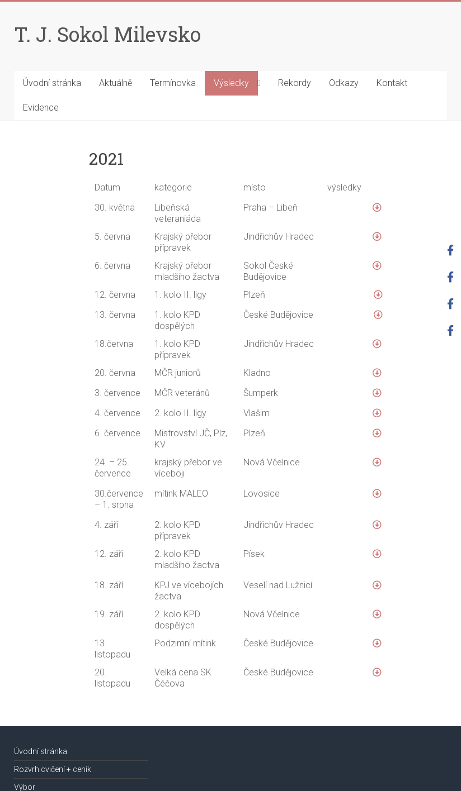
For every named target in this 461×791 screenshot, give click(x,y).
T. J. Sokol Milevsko (107, 34)
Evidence (41, 107)
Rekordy (294, 83)
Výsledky (231, 83)
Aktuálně (115, 83)
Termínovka (173, 83)
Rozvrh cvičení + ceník (52, 769)
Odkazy (344, 83)
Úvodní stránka (52, 83)
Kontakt (392, 83)
